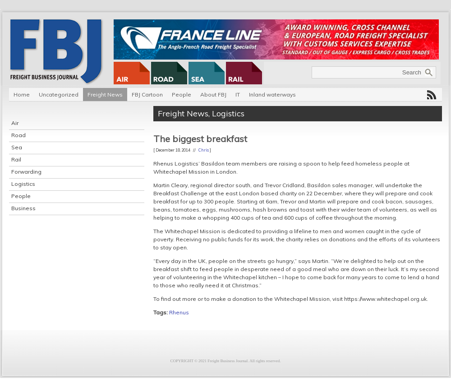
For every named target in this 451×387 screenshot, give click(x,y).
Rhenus (179, 312)
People (181, 94)
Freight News (105, 94)
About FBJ (213, 94)
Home (22, 94)
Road (18, 135)
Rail (16, 159)
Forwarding (26, 171)
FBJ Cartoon (147, 94)
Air (14, 123)
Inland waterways (272, 94)
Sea (16, 147)
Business (23, 208)
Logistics (23, 183)
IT (237, 94)
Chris (203, 149)
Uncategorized (58, 94)
